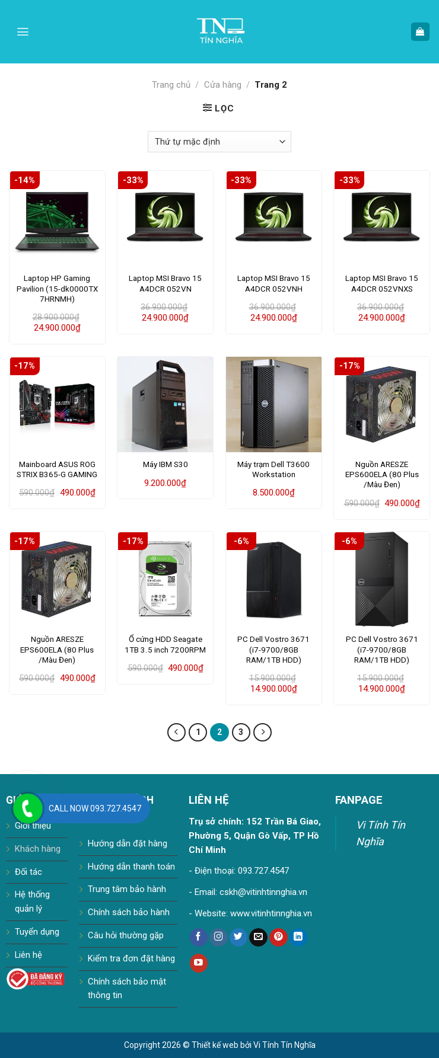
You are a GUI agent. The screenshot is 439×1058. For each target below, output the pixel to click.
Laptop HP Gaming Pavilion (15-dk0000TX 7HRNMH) (57, 288)
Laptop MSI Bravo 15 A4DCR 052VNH (273, 283)
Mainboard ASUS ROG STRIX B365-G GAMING (57, 469)
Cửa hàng (222, 84)
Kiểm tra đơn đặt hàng (131, 958)
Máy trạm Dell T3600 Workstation (273, 469)
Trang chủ (171, 84)
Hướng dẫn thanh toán (131, 866)
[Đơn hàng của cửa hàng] (219, 141)
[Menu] (23, 32)
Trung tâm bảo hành (127, 889)
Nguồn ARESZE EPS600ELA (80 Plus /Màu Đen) (382, 475)
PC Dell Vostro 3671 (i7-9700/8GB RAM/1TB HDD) (273, 649)
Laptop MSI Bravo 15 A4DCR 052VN (165, 283)
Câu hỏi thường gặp (126, 935)
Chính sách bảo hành (129, 912)
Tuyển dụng (37, 931)
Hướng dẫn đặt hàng (127, 843)
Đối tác (28, 872)
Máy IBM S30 (165, 464)
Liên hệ (28, 955)
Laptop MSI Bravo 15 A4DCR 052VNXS (381, 283)
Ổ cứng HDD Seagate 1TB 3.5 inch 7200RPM (165, 644)
